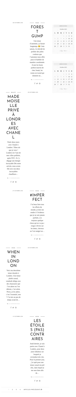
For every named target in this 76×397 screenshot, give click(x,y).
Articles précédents (33, 389)
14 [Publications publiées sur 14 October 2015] (61, 41)
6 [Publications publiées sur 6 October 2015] (57, 38)
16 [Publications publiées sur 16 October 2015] (66, 41)
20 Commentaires (13, 303)
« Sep (61, 51)
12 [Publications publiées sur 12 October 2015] (55, 41)
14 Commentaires (37, 79)
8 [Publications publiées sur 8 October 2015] (63, 38)
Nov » (65, 51)
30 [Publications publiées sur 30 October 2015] (66, 46)
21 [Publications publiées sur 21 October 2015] (61, 44)
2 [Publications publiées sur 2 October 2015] (66, 36)
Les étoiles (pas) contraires (37, 330)
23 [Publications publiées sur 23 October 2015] (66, 44)
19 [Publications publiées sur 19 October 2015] (55, 44)
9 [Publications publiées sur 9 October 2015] (66, 38)
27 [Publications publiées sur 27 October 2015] (58, 46)
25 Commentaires (37, 377)
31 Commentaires (37, 235)
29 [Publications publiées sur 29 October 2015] (63, 46)
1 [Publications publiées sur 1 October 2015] (63, 36)
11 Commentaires (13, 178)
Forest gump (37, 31)
